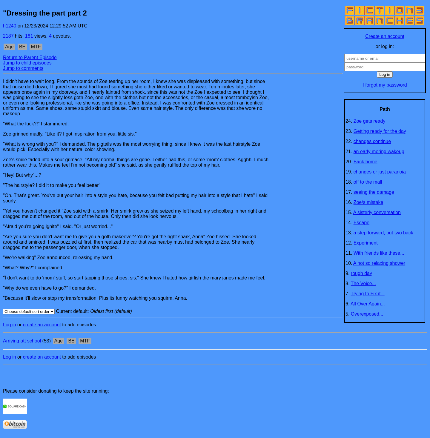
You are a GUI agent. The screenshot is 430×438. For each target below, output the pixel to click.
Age (9, 46)
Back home (365, 161)
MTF (36, 46)
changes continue (372, 141)
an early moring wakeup (379, 151)
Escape (361, 222)
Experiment (366, 242)
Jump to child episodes (27, 62)
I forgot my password (385, 84)
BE (22, 46)
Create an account (384, 36)
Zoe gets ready (370, 121)
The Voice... (363, 283)
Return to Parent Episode (30, 57)
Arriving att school (22, 340)
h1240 (9, 25)
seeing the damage (374, 192)
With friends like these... (379, 253)
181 (29, 36)
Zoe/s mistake (368, 202)
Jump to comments (23, 68)
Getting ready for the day (380, 131)
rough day (361, 273)
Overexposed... (367, 313)
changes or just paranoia (380, 171)
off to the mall (368, 182)
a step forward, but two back (383, 232)
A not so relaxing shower (379, 263)
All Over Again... (368, 303)
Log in (9, 324)
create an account (42, 324)
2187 (8, 36)
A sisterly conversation (377, 212)
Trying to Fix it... (368, 293)
